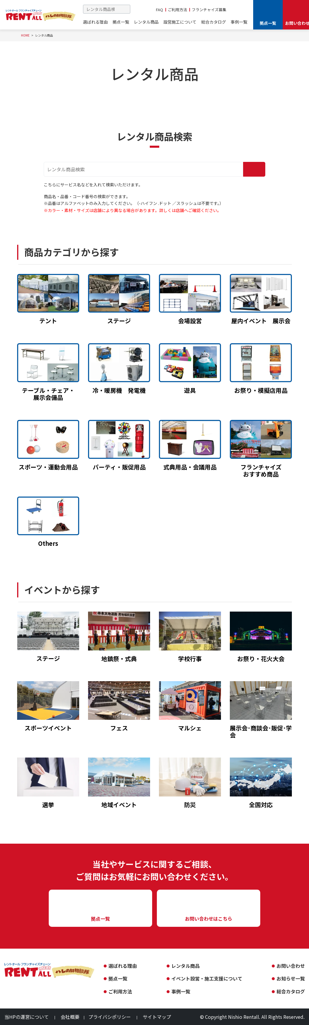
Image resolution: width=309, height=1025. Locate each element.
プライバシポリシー (109, 1016)
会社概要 (70, 1016)
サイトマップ (157, 1016)
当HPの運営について (26, 1016)
